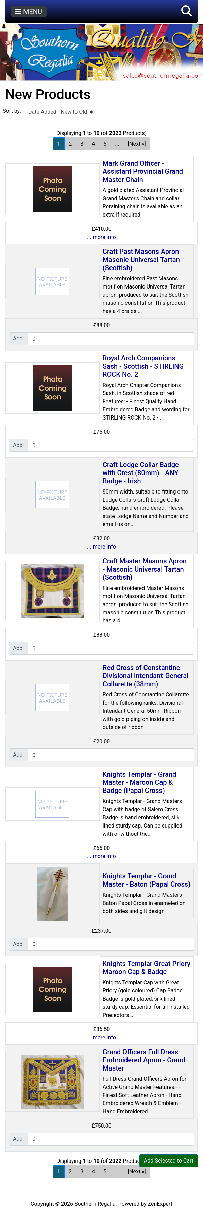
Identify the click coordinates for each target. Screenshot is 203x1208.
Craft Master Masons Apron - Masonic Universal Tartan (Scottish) (145, 569)
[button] (186, 11)
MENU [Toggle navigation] (28, 11)
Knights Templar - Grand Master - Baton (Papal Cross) (146, 880)
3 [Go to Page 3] (81, 144)
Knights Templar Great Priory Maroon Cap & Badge (146, 968)
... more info (101, 237)
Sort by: (12, 111)
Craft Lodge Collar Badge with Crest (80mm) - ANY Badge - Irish (141, 473)
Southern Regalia (95, 1204)
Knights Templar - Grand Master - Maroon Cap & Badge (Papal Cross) (139, 782)
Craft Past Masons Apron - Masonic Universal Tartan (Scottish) (143, 259)
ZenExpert (160, 1204)
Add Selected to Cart (168, 1160)
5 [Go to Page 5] (104, 144)
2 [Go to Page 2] (70, 144)
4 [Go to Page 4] (93, 144)
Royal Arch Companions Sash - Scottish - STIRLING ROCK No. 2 (143, 366)
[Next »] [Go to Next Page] (137, 144)
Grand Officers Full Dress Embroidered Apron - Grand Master (144, 1060)
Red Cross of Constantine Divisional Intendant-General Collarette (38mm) (146, 676)
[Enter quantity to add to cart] (111, 338)
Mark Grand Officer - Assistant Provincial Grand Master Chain (143, 171)
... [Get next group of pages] (117, 144)
